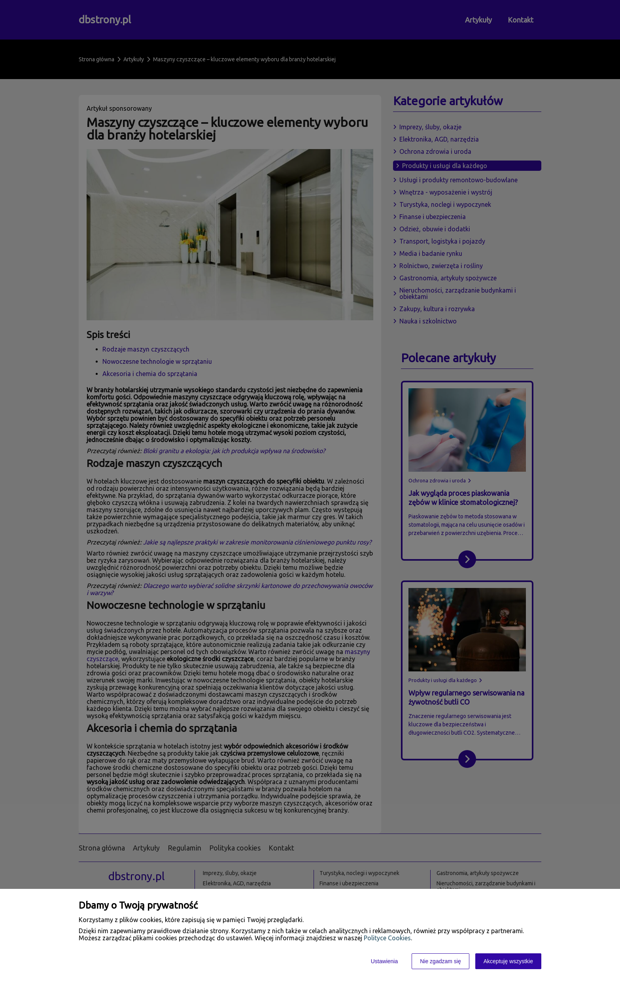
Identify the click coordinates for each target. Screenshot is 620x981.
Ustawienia (384, 961)
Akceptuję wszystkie (508, 961)
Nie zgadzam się (440, 961)
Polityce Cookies (387, 937)
